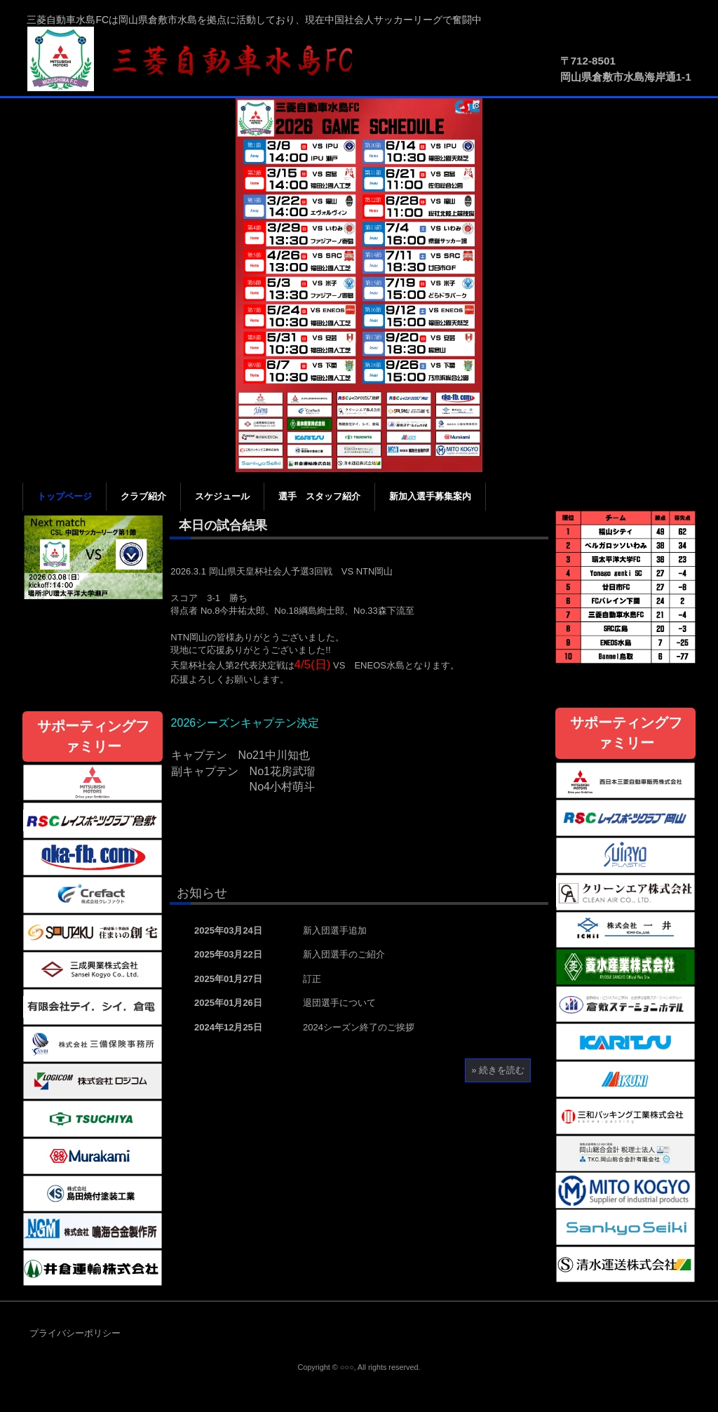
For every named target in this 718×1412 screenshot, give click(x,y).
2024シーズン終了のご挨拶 (358, 1027)
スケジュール (222, 496)
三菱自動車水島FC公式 (197, 60)
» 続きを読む (497, 1070)
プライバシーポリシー (75, 1333)
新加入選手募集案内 (430, 496)
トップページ (64, 496)
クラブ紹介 (143, 496)
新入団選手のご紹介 (344, 954)
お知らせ (202, 893)
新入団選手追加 (335, 930)
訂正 (312, 979)
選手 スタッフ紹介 (319, 496)
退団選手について (339, 1002)
